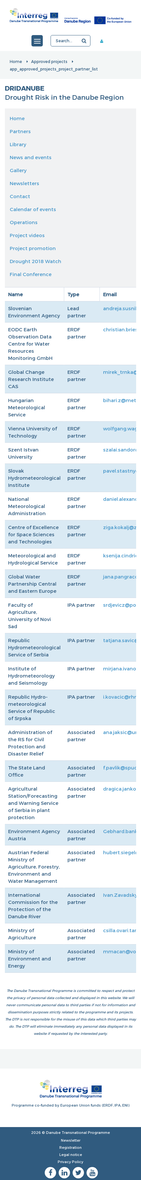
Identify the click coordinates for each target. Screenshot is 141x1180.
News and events (31, 157)
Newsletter (70, 1140)
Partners (20, 131)
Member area (104, 41)
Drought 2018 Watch (35, 261)
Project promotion (33, 248)
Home (16, 61)
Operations (24, 222)
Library (18, 144)
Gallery (18, 170)
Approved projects (49, 61)
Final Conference (31, 274)
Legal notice (70, 1154)
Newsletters (24, 183)
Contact (20, 196)
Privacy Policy (70, 1162)
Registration (70, 1147)
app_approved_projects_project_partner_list (54, 69)
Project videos (27, 235)
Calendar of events (33, 209)
